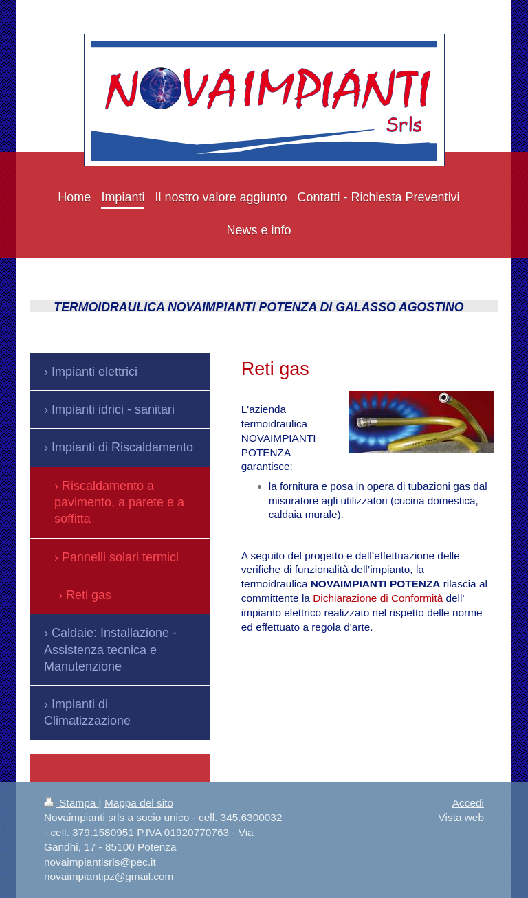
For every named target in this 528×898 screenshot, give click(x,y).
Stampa (71, 803)
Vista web (461, 817)
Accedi (468, 803)
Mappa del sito (138, 803)
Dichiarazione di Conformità (378, 598)
